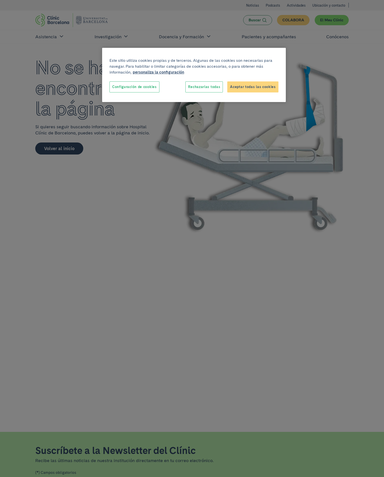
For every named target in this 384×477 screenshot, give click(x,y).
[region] (194, 75)
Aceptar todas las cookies (253, 87)
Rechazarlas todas (204, 87)
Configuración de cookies (134, 87)
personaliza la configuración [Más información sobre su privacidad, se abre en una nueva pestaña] (158, 72)
